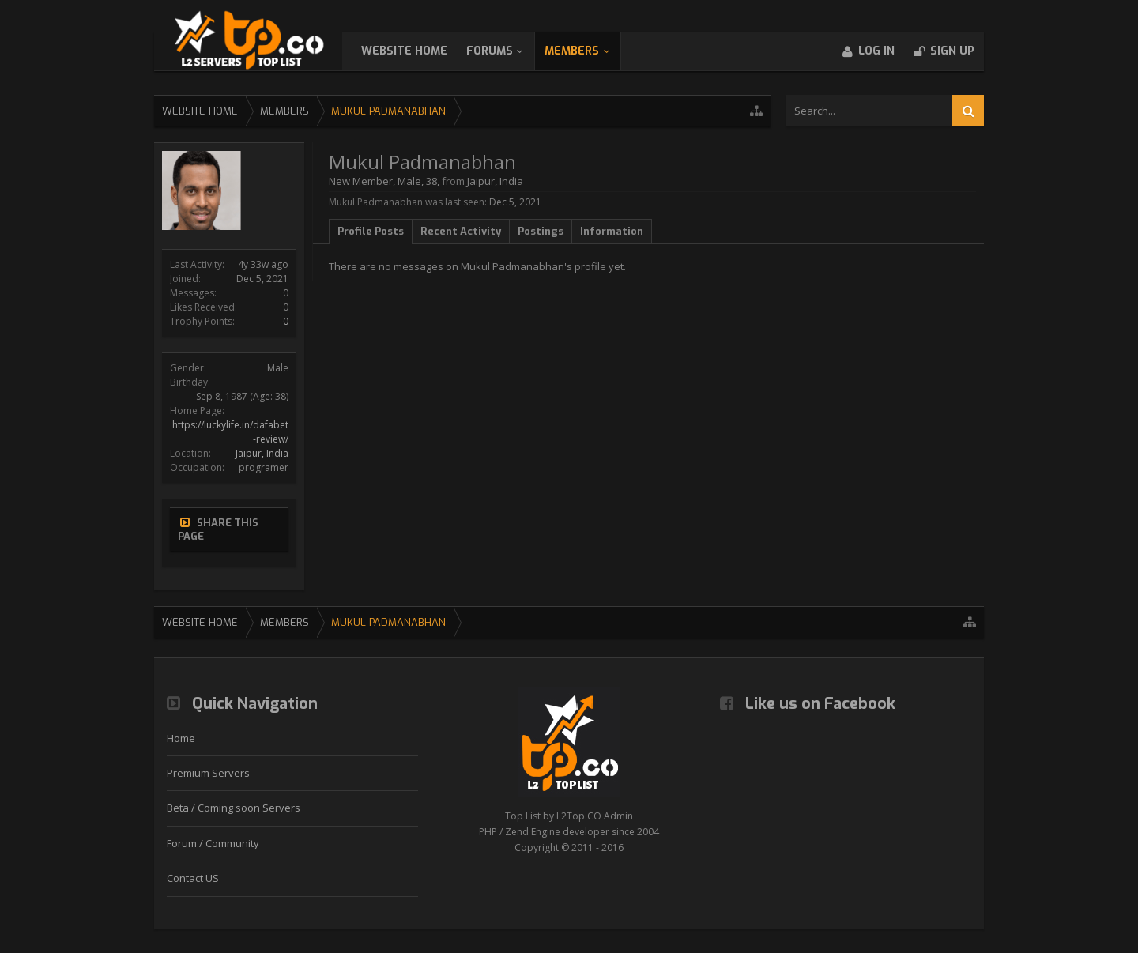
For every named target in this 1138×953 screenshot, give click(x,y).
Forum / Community (213, 843)
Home (181, 738)
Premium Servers (208, 773)
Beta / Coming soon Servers (233, 807)
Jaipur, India (262, 453)
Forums (505, 50)
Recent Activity (460, 231)
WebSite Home (420, 50)
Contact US (193, 878)
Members (587, 50)
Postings (540, 231)
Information (611, 231)
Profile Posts (370, 231)
